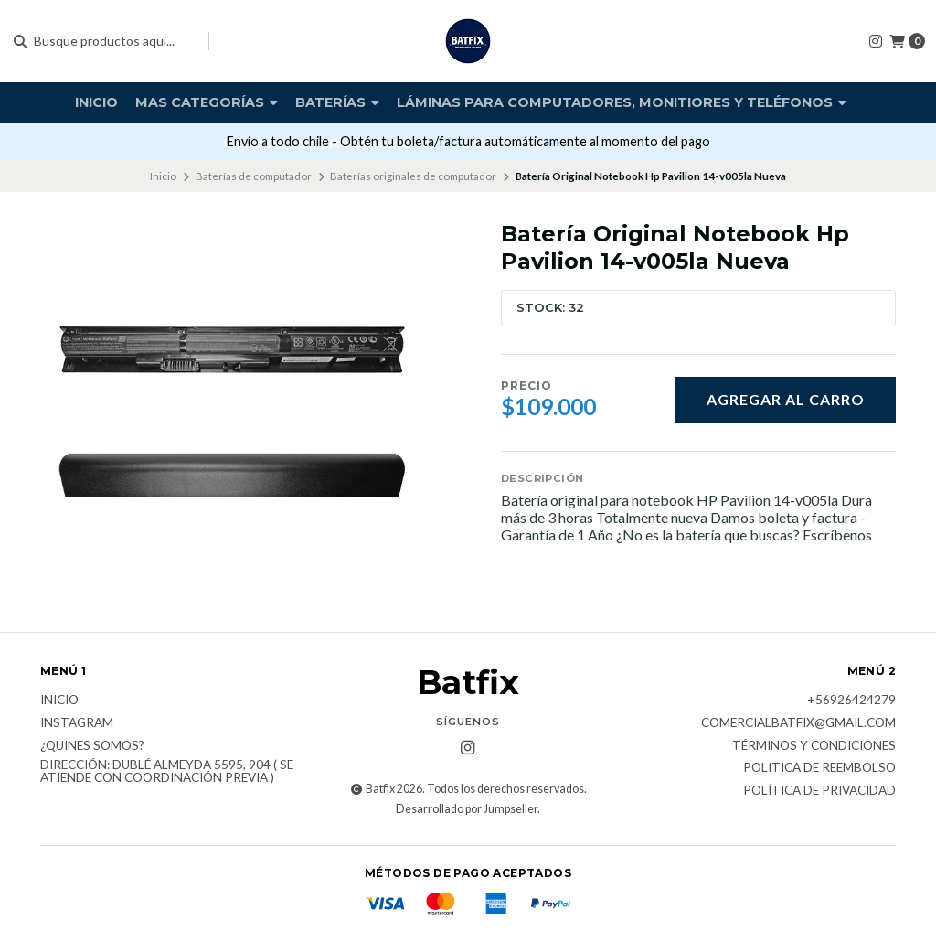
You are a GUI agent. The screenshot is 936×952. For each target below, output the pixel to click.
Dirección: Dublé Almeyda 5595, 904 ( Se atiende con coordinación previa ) (166, 771)
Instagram (76, 723)
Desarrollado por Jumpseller (466, 809)
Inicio (96, 102)
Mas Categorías (206, 102)
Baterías (337, 102)
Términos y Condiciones (814, 746)
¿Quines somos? (92, 746)
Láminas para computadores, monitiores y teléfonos (621, 102)
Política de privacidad (819, 791)
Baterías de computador (254, 176)
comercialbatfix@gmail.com (798, 723)
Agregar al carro (786, 399)
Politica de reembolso (819, 768)
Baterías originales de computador (413, 176)
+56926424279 (851, 700)
